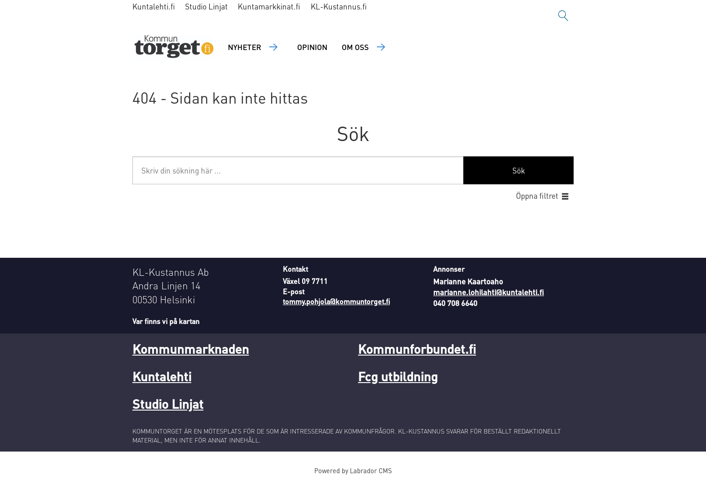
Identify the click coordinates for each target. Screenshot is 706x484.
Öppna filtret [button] (537, 196)
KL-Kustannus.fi (339, 6)
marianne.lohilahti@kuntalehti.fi (488, 292)
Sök (518, 170)
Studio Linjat (206, 6)
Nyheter (244, 47)
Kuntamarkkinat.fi (269, 6)
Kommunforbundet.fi (417, 349)
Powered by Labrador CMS (353, 470)
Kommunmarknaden (190, 349)
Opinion (312, 47)
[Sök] (563, 16)
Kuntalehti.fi (153, 6)
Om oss (355, 47)
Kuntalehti (161, 376)
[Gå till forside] (174, 47)
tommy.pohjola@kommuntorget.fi (336, 301)
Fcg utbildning (398, 376)
